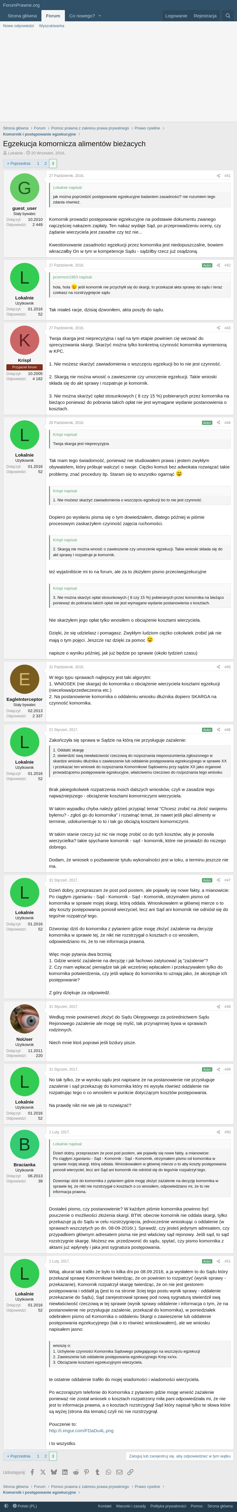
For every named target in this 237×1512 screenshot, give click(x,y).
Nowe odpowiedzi (18, 25)
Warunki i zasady (131, 1506)
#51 (228, 1261)
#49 (228, 1069)
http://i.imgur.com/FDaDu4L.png (81, 1430)
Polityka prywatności (168, 1506)
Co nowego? (82, 15)
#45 (228, 667)
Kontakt (104, 1506)
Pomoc (197, 1506)
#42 (228, 265)
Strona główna (22, 15)
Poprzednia (20, 163)
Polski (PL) (25, 1506)
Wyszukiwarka (51, 25)
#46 (228, 730)
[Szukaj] (228, 15)
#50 (228, 1132)
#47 (228, 880)
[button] (100, 15)
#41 (228, 176)
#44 (228, 423)
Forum (53, 15)
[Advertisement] (118, 76)
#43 (228, 328)
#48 (228, 1007)
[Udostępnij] (218, 175)
